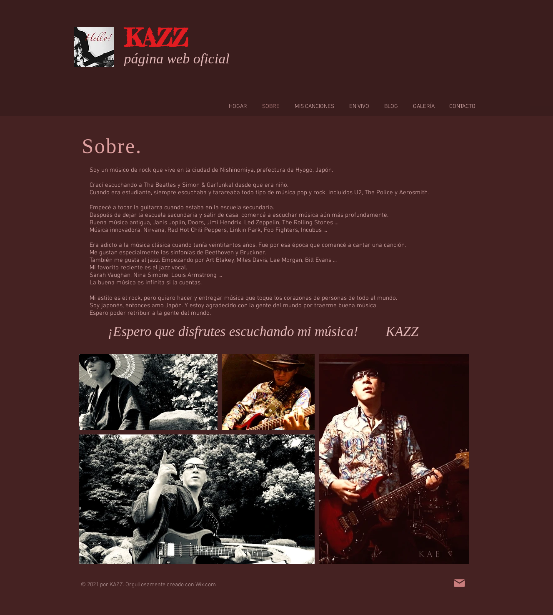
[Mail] (459, 583)
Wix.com (205, 584)
